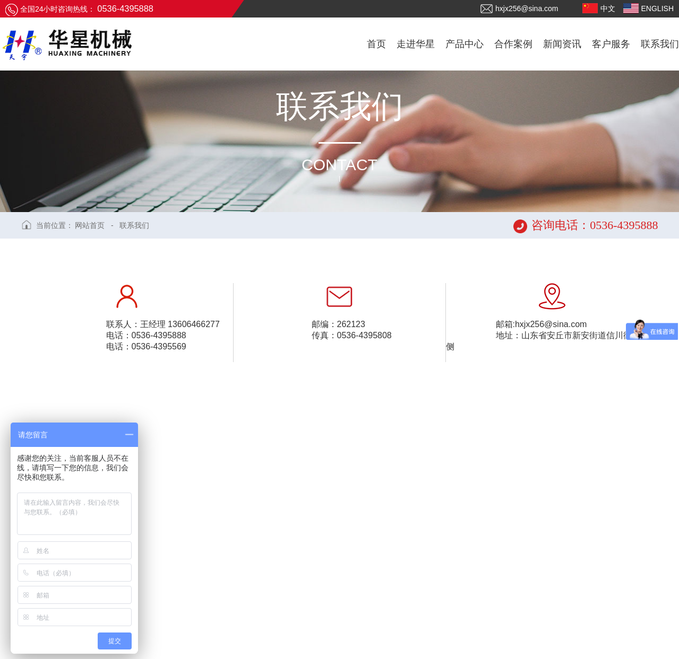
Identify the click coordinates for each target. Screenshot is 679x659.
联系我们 (134, 225)
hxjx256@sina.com (519, 8)
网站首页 (90, 225)
